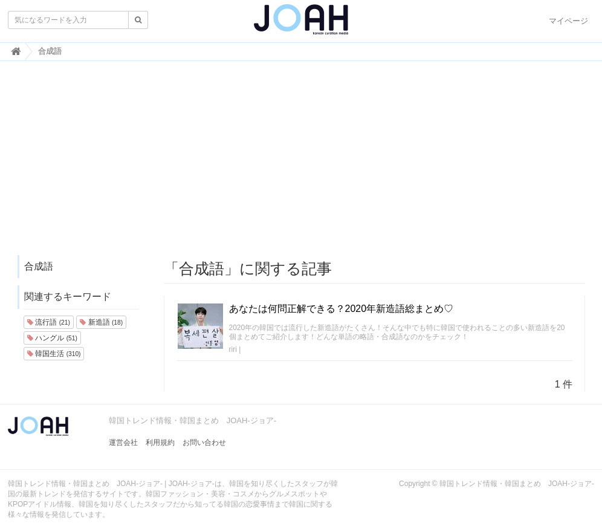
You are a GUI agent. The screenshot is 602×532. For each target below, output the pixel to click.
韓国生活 (53, 353)
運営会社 (123, 442)
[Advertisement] (301, 163)
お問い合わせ (204, 442)
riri (233, 349)
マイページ (568, 20)
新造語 (101, 322)
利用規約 (160, 442)
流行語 (48, 322)
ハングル (52, 338)
